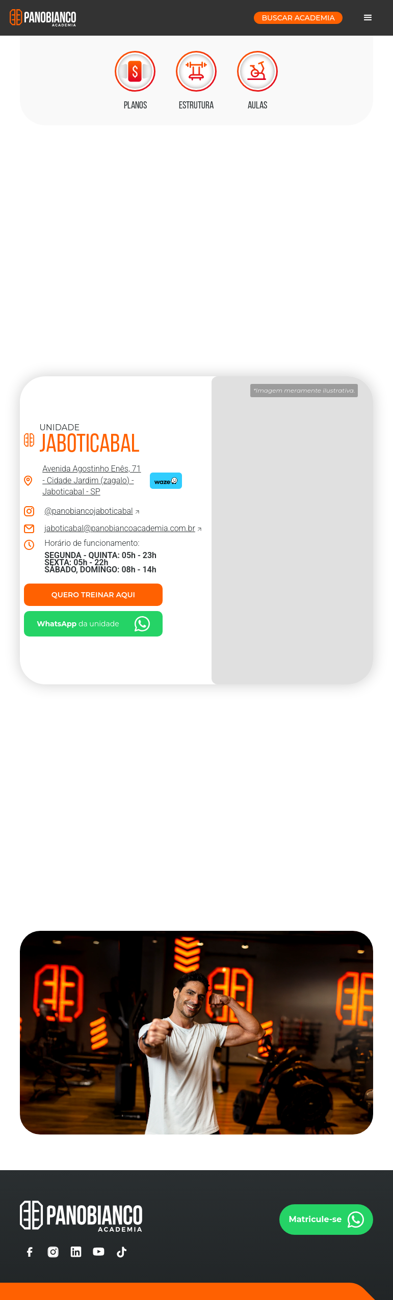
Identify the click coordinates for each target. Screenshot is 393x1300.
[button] (368, 18)
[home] (43, 17)
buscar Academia (297, 17)
